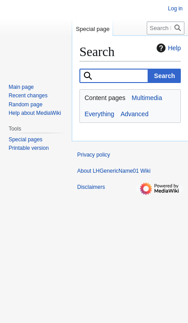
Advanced (135, 114)
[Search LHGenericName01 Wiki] (165, 28)
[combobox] (114, 76)
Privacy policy (93, 155)
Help (167, 48)
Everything (99, 114)
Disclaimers (91, 187)
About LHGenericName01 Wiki (113, 171)
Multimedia (147, 97)
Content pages (105, 97)
